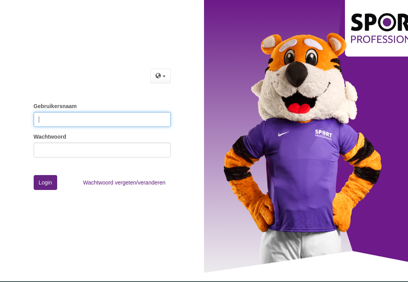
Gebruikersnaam (55, 106)
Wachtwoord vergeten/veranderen (124, 182)
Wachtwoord (50, 137)
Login (45, 182)
